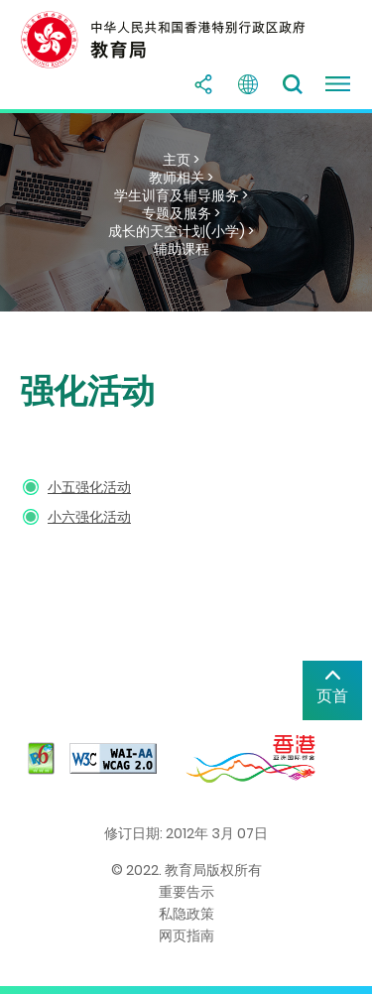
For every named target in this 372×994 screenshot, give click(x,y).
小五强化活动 (89, 487)
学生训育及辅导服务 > (181, 195)
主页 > (181, 160)
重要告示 (186, 892)
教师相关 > (181, 177)
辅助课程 (181, 249)
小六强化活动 (89, 517)
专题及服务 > (181, 213)
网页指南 (186, 935)
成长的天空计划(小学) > (181, 231)
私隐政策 (186, 914)
